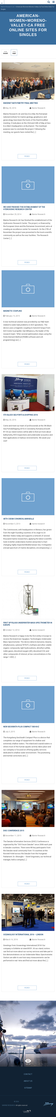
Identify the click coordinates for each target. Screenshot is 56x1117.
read (14, 52)
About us (28, 1081)
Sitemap (28, 1088)
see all (28, 1062)
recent (5, 52)
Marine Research (8, 1105)
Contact (28, 1074)
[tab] (2, 1)
